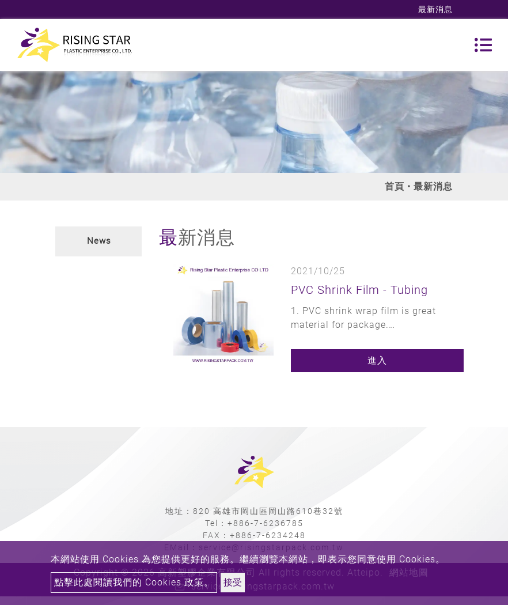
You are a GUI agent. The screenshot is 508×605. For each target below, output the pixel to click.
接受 (232, 582)
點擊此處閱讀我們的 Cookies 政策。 (134, 582)
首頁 (394, 186)
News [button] (99, 241)
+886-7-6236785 (266, 523)
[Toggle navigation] (483, 44)
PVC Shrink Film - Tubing (359, 290)
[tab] (98, 241)
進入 (377, 360)
